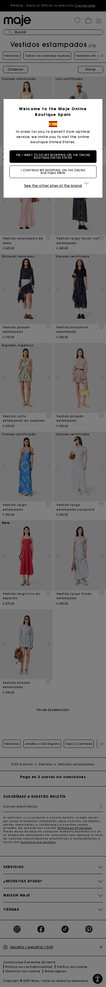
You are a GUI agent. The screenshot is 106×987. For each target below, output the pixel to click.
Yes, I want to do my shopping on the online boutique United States (53, 156)
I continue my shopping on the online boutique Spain (53, 172)
